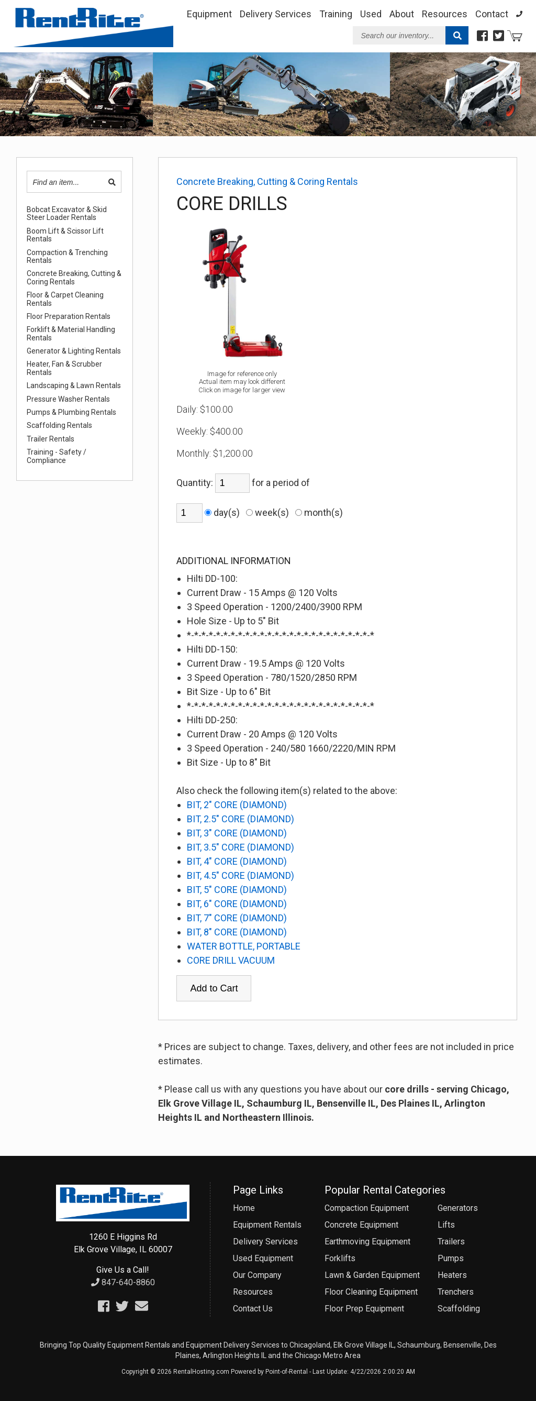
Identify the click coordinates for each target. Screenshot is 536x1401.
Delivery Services (275, 13)
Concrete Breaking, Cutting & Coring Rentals (74, 277)
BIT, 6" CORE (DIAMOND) (237, 903)
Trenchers (456, 1292)
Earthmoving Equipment (367, 1241)
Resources (444, 13)
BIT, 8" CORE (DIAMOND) (237, 931)
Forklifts (340, 1258)
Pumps (451, 1258)
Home (244, 1208)
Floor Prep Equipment (364, 1309)
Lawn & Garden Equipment (372, 1275)
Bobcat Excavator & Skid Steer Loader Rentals (67, 214)
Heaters (452, 1275)
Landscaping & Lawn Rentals (74, 386)
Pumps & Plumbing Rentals (71, 412)
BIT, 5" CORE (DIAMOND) (237, 889)
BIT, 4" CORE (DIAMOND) (237, 861)
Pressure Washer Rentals (68, 399)
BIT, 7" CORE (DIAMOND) (237, 917)
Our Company (257, 1275)
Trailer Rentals (50, 439)
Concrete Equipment (361, 1225)
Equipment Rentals (267, 1225)
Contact (491, 13)
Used (371, 13)
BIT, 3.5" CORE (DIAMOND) (240, 847)
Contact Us (253, 1309)
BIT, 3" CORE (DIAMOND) (237, 833)
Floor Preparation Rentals (68, 317)
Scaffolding (459, 1309)
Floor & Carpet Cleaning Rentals (65, 299)
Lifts (446, 1225)
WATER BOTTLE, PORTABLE (243, 946)
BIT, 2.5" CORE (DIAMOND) (240, 818)
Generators (458, 1208)
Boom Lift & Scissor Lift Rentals (65, 235)
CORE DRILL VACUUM (231, 960)
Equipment (209, 13)
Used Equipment (263, 1258)
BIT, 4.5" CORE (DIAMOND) (240, 875)
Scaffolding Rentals (59, 425)
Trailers (451, 1241)
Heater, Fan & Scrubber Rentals (64, 368)
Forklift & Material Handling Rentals (71, 333)
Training (335, 13)
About (401, 13)
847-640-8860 (123, 1282)
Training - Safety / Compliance (56, 456)
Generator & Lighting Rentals (74, 351)
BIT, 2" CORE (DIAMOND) (237, 804)
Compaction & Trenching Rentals (67, 256)
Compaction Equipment (367, 1208)
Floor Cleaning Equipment (371, 1292)
